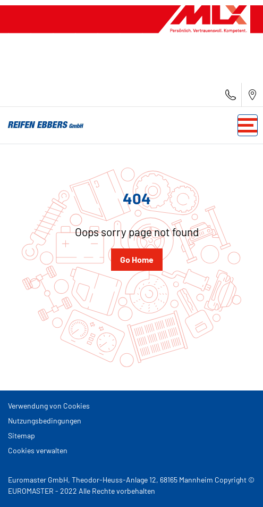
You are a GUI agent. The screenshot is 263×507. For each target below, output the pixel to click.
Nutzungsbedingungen (44, 420)
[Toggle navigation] (247, 125)
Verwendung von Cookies (49, 405)
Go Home (137, 259)
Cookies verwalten (37, 450)
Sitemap (21, 435)
